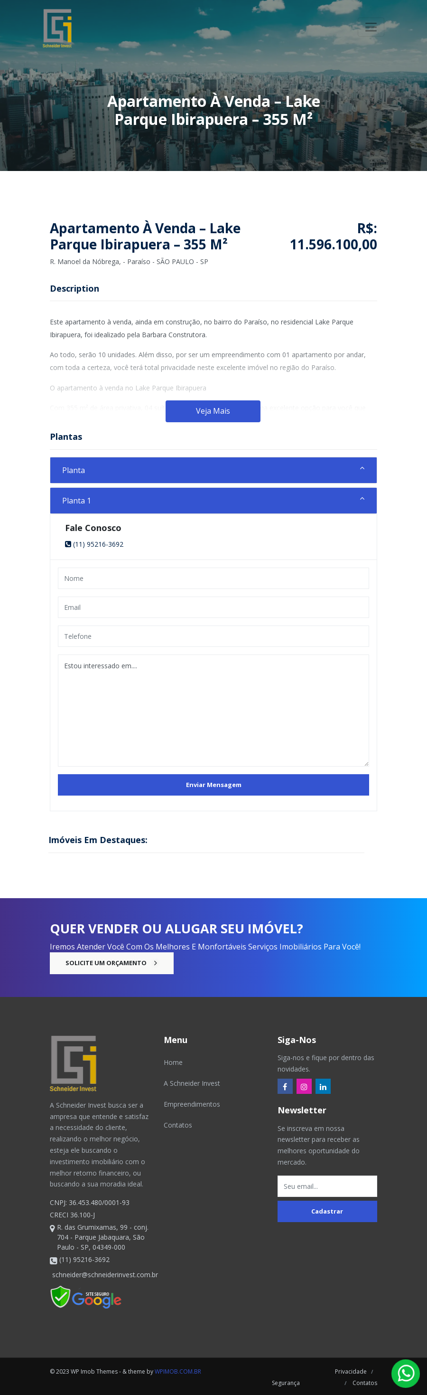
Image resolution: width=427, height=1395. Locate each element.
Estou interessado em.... (213, 711)
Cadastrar (327, 1211)
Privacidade (351, 1371)
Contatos (178, 1124)
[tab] (213, 470)
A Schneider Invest (192, 1083)
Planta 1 (76, 500)
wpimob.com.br (178, 1371)
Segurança (284, 1383)
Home (173, 1062)
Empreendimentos (192, 1104)
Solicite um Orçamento (111, 962)
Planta (73, 470)
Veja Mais (213, 411)
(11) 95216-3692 (94, 544)
